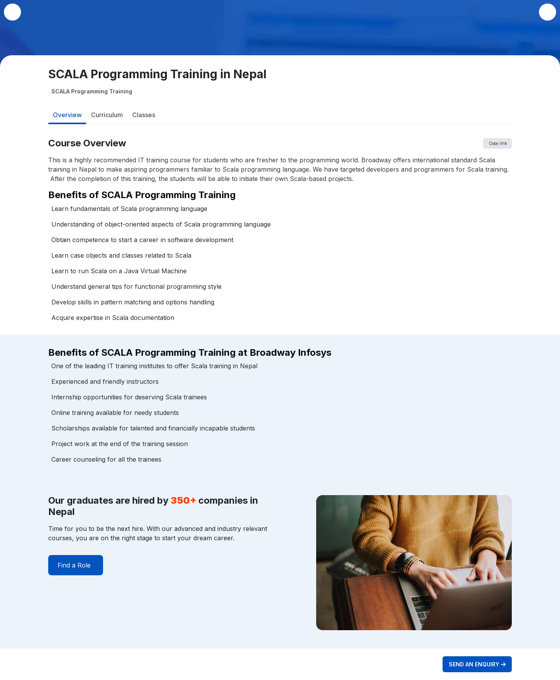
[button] (547, 12)
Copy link (498, 143)
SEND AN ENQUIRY (477, 664)
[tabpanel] (280, 393)
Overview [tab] (67, 115)
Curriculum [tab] (107, 115)
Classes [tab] (143, 115)
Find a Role (74, 565)
